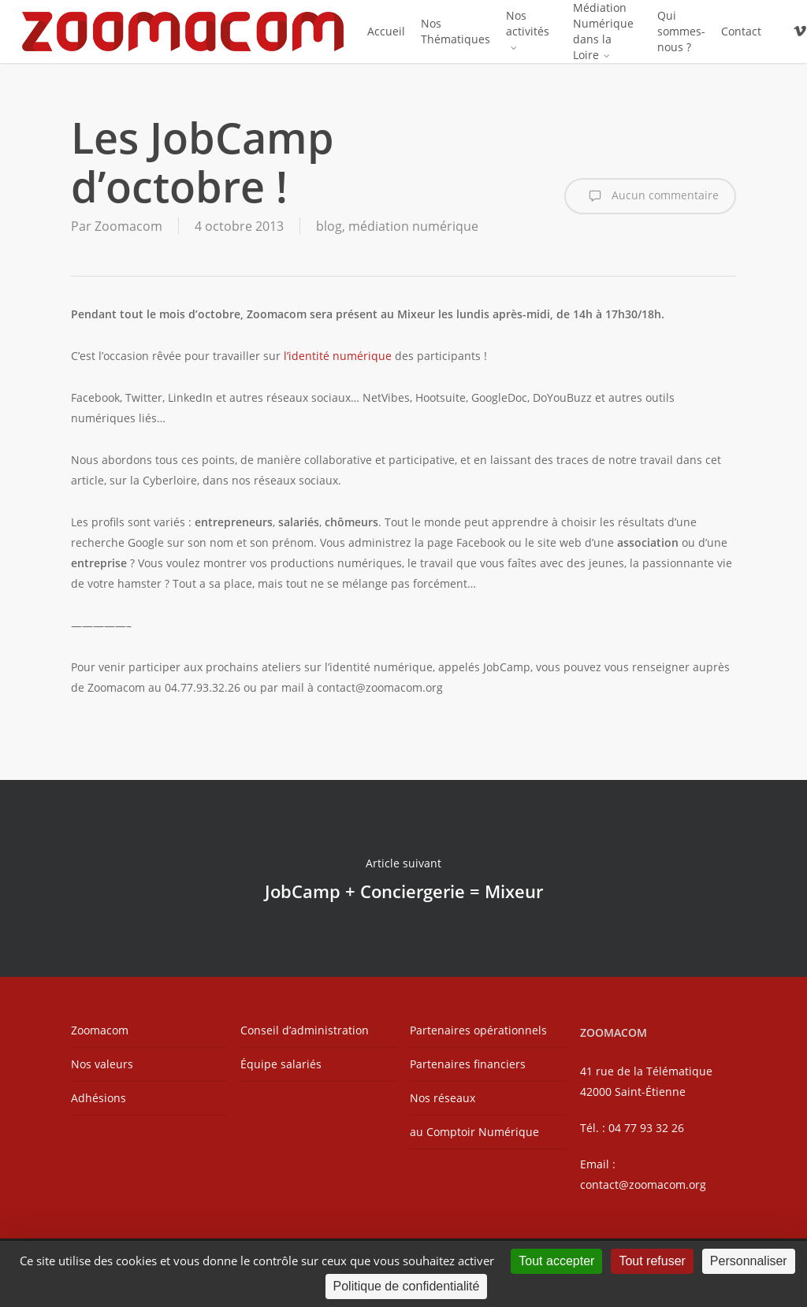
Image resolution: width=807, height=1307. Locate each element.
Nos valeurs (102, 1063)
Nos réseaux (442, 1097)
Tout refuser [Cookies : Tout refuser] (652, 1261)
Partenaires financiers (468, 1063)
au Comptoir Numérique (474, 1131)
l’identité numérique (336, 355)
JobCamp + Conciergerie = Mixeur (403, 878)
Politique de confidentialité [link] (406, 1286)
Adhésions (98, 1097)
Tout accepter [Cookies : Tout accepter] (556, 1261)
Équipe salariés (281, 1063)
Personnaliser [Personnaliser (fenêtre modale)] (748, 1261)
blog (329, 226)
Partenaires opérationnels (478, 1030)
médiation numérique (413, 226)
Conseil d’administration (304, 1030)
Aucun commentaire (650, 196)
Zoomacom (128, 226)
